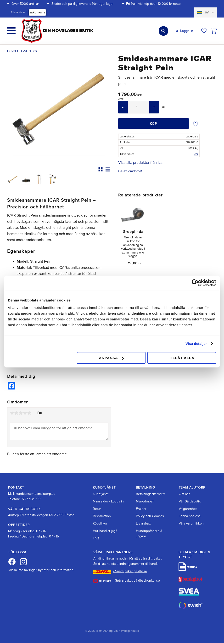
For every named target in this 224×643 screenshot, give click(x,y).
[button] (11, 30)
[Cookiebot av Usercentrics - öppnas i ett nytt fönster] (195, 282)
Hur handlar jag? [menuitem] (105, 531)
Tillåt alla (181, 358)
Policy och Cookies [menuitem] (150, 516)
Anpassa (111, 358)
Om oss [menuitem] (184, 494)
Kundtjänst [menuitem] (100, 494)
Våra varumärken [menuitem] (191, 523)
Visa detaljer (196, 344)
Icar (196, 154)
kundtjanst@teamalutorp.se (35, 494)
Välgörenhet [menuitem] (188, 509)
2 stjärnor (16, 413)
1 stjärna (12, 413)
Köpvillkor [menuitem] (100, 523)
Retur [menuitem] (97, 509)
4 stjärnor (25, 413)
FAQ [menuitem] (96, 538)
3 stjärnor (20, 413)
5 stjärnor (29, 413)
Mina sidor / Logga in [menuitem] (108, 501)
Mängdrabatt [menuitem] (145, 501)
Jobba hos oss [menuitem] (190, 516)
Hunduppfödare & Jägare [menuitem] (149, 533)
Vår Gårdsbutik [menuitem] (190, 501)
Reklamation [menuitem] (102, 516)
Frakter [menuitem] (141, 509)
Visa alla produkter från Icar (141, 162)
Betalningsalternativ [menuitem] (150, 494)
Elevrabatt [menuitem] (143, 523)
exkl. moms (37, 12)
